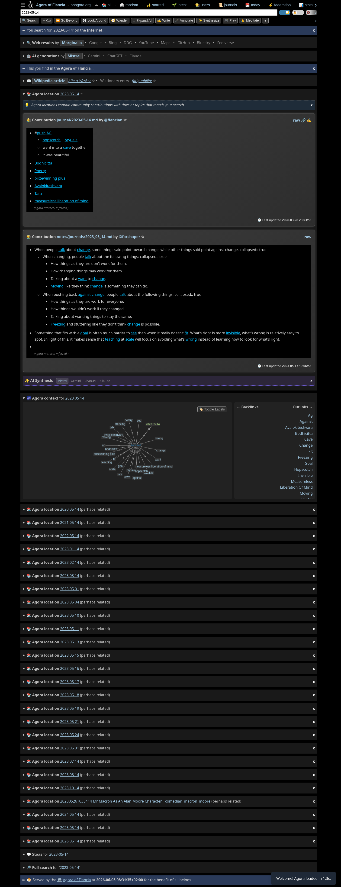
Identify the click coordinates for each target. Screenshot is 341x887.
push (41, 132)
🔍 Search (30, 20)
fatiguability (142, 80)
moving (306, 493)
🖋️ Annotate (184, 20)
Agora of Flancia (77, 879)
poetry (307, 499)
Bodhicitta (43, 163)
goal (84, 332)
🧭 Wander (119, 20)
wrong (190, 339)
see (134, 332)
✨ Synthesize (208, 20)
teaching (112, 339)
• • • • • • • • (131, 43)
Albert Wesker (79, 80)
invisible (233, 332)
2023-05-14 (59, 854)
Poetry (40, 170)
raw (296, 120)
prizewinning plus (49, 178)
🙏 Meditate (250, 20)
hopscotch (51, 139)
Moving (57, 286)
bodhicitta (303, 433)
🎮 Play (230, 20)
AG (48, 132)
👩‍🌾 (28, 120)
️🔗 (303, 120)
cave (67, 147)
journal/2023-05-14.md (77, 120)
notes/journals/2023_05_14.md (84, 236)
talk (61, 249)
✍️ (309, 120)
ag (310, 415)
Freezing (58, 324)
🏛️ (59, 879)
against (84, 294)
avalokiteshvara (299, 427)
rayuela (70, 139)
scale (129, 339)
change (83, 249)
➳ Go (46, 21)
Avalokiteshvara (48, 186)
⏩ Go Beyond (66, 20)
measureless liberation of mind (61, 201)
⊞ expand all (142, 21)
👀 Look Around (94, 20)
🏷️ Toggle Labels (212, 409)
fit (186, 332)
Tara (38, 193)
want (82, 278)
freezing (305, 457)
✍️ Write (163, 20)
